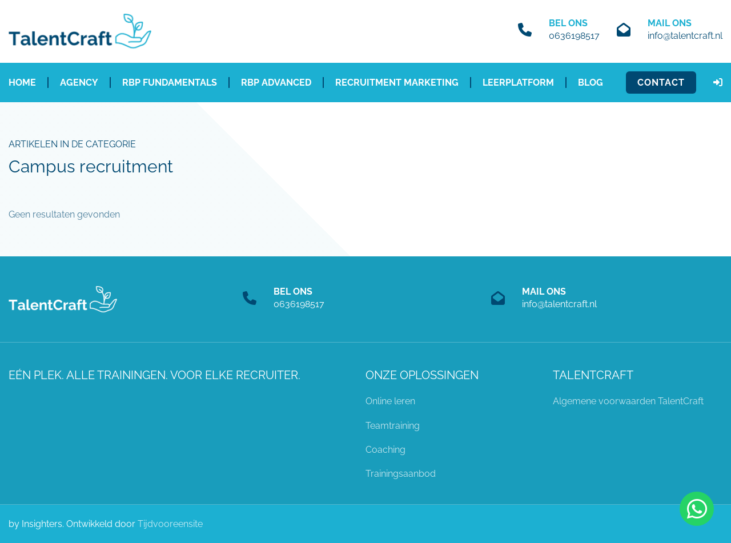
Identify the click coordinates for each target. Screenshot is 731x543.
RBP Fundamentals (169, 82)
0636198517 (574, 35)
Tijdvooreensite (170, 523)
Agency (79, 82)
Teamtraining (393, 425)
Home (22, 82)
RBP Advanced (276, 82)
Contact (661, 82)
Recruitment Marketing (397, 82)
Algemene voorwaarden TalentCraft (628, 401)
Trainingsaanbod (401, 473)
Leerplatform (518, 82)
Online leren (390, 401)
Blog (590, 82)
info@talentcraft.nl (685, 35)
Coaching (385, 449)
